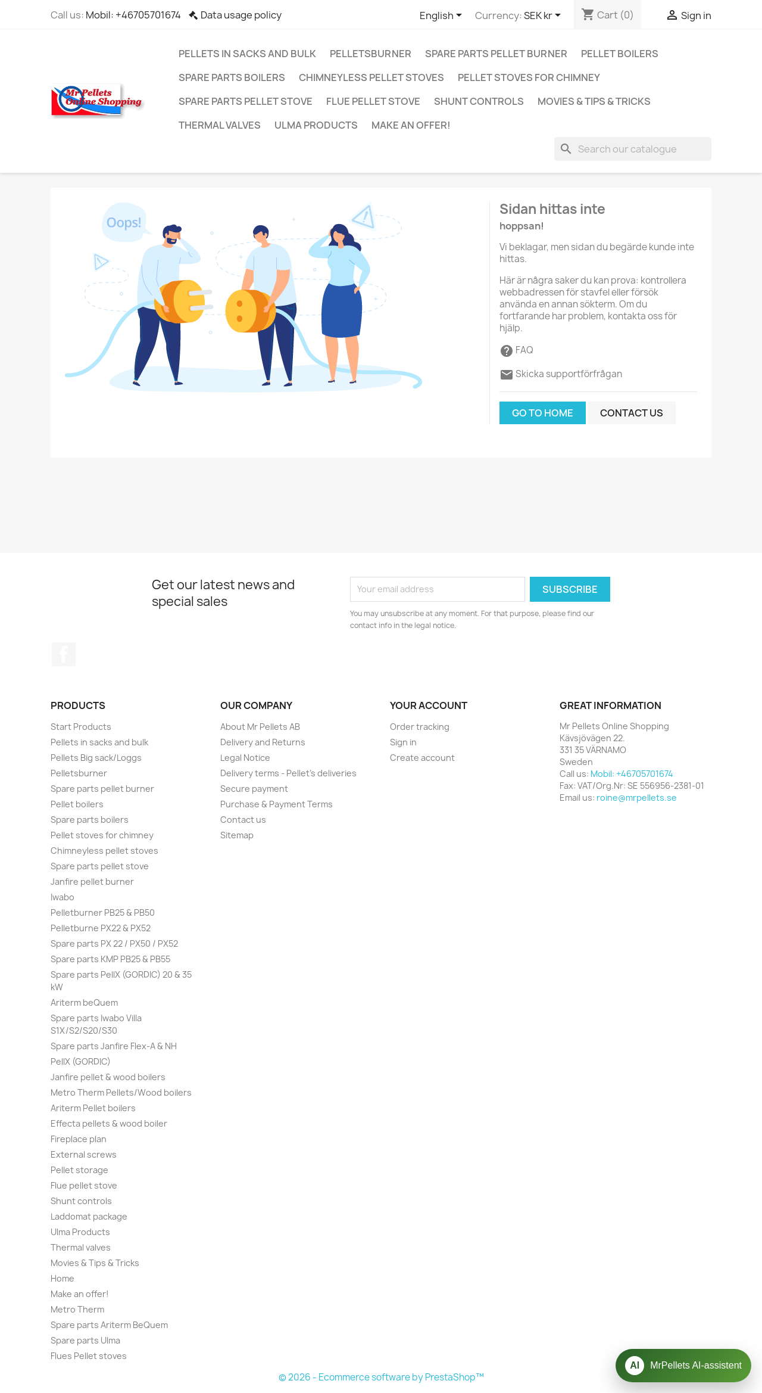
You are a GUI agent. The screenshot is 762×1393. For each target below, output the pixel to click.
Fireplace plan (79, 1139)
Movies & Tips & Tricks (594, 101)
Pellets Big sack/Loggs (96, 757)
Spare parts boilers (232, 77)
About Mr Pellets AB (260, 726)
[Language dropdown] (443, 16)
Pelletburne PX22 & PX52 (101, 928)
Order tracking (419, 726)
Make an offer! (411, 125)
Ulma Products (316, 125)
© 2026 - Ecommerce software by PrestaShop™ (381, 1377)
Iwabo (62, 897)
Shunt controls (479, 101)
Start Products (81, 726)
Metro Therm (77, 1309)
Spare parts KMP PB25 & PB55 (110, 959)
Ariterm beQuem (84, 1002)
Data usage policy (241, 14)
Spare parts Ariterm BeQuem (109, 1324)
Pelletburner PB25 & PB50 (103, 912)
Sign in (403, 742)
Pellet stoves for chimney (529, 77)
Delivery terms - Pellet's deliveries (288, 773)
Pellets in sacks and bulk (247, 53)
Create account (422, 757)
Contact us (631, 412)
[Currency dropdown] (544, 16)
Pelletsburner (370, 53)
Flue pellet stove (373, 101)
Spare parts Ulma (85, 1340)
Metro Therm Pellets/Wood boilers (121, 1092)
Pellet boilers (619, 53)
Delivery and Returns (262, 742)
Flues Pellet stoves (89, 1355)
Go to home (542, 412)
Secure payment (254, 788)
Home (62, 1278)
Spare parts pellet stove (246, 101)
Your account (428, 705)
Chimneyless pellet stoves (371, 77)
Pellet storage (79, 1170)
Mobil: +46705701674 (133, 14)
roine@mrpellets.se (637, 797)
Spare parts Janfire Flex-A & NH (114, 1046)
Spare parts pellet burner (496, 53)
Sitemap (237, 835)
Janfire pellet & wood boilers (108, 1077)
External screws (84, 1154)
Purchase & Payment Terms (276, 804)
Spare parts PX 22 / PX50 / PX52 (114, 943)
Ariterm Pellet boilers (93, 1108)
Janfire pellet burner (92, 881)
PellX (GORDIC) (81, 1061)
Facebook (64, 654)
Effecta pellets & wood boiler (109, 1123)
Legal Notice (245, 757)
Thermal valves (220, 125)
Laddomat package (89, 1216)
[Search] (632, 149)
